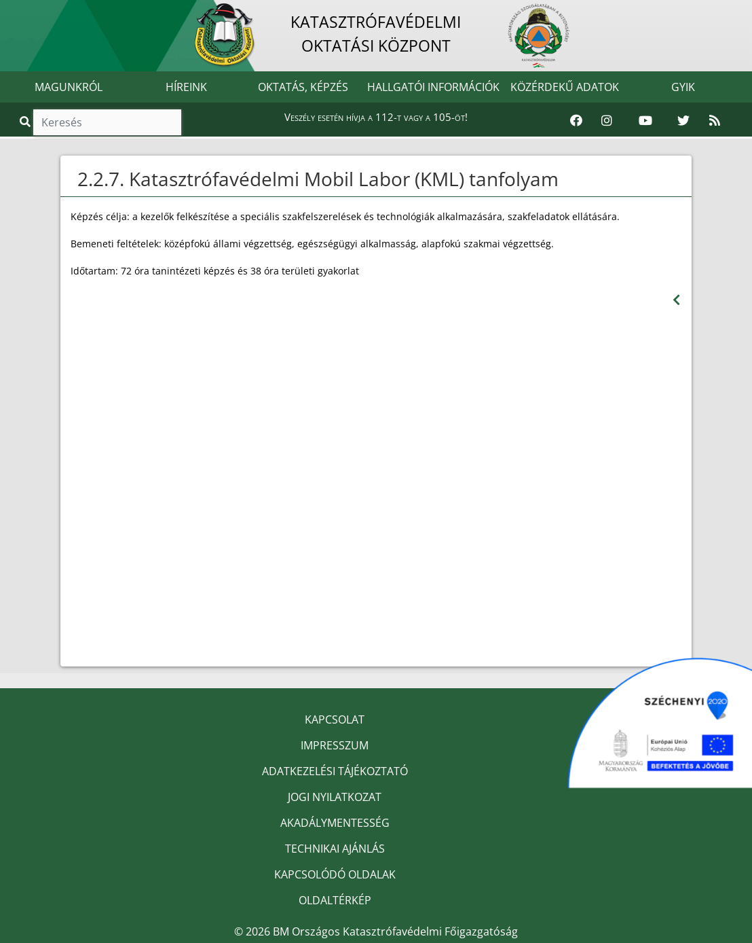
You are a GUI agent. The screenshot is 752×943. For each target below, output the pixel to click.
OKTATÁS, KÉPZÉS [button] (303, 86)
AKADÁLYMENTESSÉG (335, 822)
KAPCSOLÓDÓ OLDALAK (335, 874)
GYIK (683, 86)
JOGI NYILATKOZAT (334, 796)
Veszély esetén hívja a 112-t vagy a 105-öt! (376, 117)
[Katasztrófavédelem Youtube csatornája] (645, 121)
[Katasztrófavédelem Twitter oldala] (683, 121)
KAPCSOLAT (334, 719)
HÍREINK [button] (186, 86)
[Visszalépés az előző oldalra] (676, 299)
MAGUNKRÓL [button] (68, 86)
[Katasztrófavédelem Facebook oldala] (576, 121)
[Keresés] (107, 122)
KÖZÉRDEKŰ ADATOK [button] (564, 86)
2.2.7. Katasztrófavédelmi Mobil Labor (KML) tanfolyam (318, 179)
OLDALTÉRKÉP (335, 900)
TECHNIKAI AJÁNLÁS (335, 848)
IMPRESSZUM (335, 745)
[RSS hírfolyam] (714, 121)
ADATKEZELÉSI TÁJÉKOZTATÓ (335, 771)
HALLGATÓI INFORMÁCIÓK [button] (433, 86)
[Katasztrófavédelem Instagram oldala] (607, 121)
